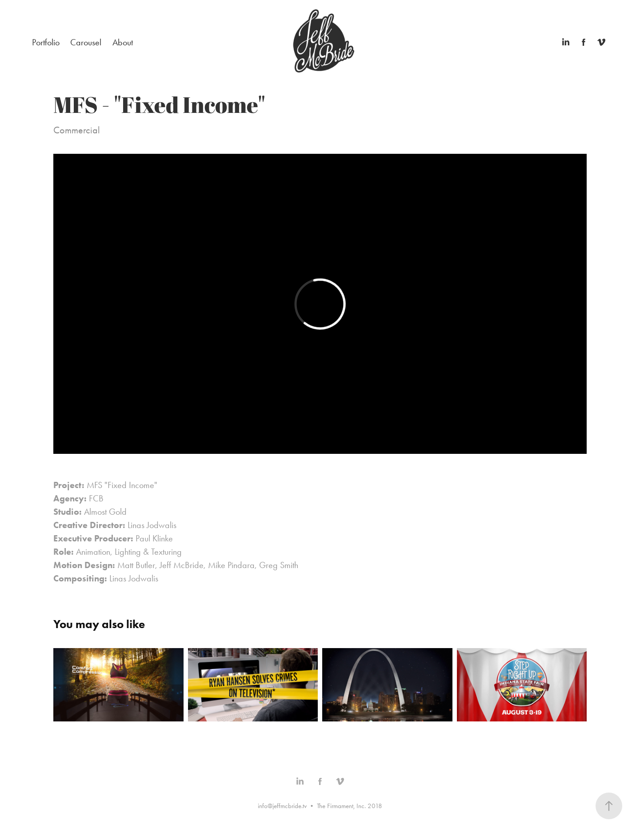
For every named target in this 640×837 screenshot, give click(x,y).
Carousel (85, 42)
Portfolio (46, 42)
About (122, 42)
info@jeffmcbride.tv (282, 806)
